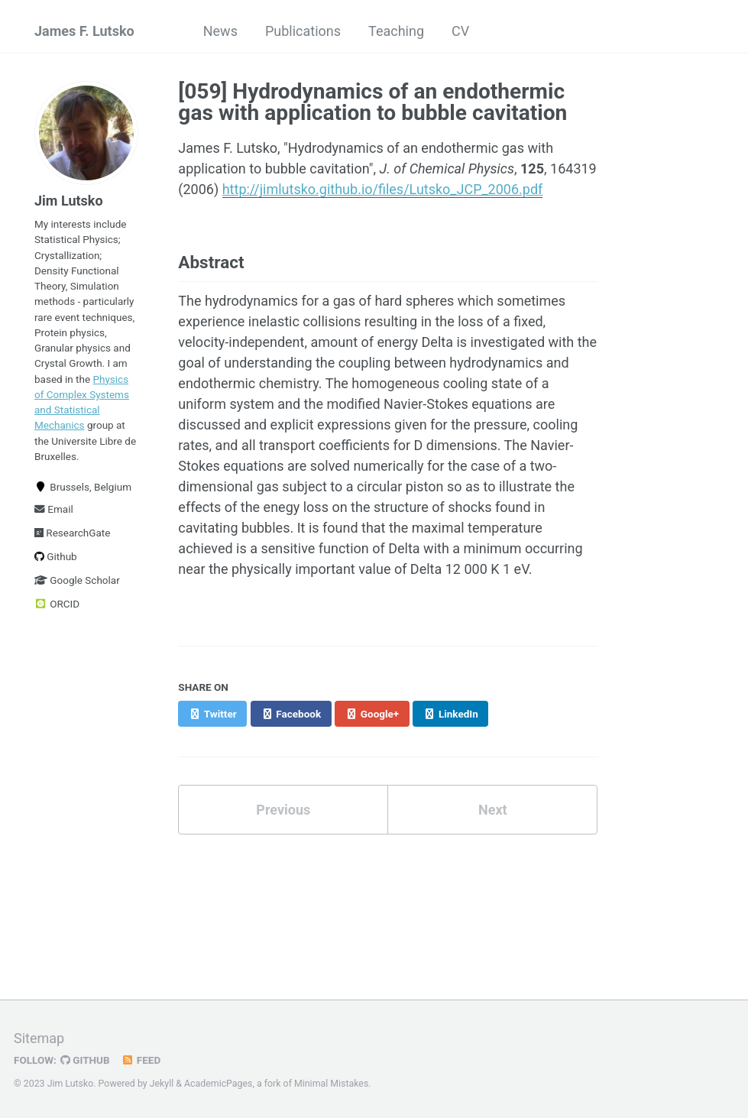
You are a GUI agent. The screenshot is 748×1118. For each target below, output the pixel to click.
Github (55, 556)
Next (492, 810)
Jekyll (162, 1083)
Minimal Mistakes (331, 1083)
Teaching (396, 31)
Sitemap (39, 1038)
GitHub (85, 1060)
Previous (283, 810)
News (220, 31)
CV (460, 31)
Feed (141, 1060)
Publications (303, 31)
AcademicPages (218, 1083)
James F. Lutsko (84, 31)
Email (53, 509)
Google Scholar (77, 580)
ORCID (56, 604)
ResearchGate (72, 533)
